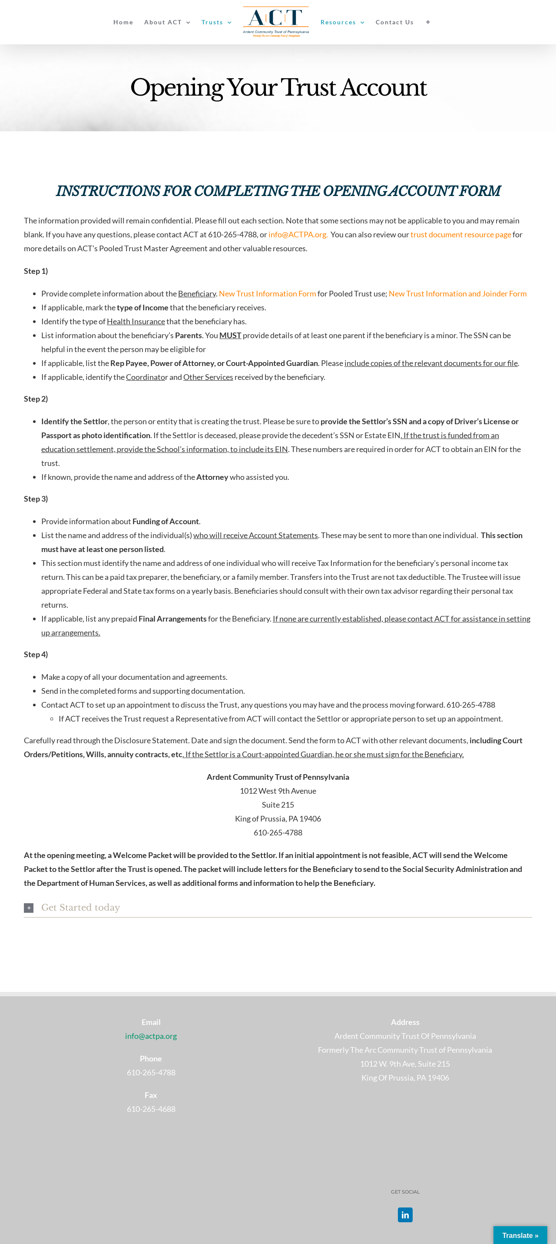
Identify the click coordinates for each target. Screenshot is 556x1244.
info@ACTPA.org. (298, 234)
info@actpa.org (151, 1036)
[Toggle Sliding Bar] (428, 22)
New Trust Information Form (267, 293)
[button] (278, 908)
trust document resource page (460, 234)
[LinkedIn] (405, 1214)
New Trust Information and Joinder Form (458, 293)
